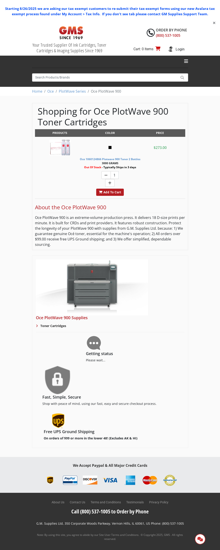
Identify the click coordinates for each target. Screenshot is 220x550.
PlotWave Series (72, 91)
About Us (58, 502)
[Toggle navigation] (186, 61)
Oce (50, 91)
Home (37, 91)
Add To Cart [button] (110, 192)
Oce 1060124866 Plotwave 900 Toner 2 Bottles (110, 159)
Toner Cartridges (52, 326)
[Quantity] (115, 175)
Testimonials (135, 502)
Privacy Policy (158, 502)
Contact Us (77, 502)
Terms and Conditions (106, 502)
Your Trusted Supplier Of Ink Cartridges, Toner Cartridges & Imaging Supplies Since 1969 (70, 48)
